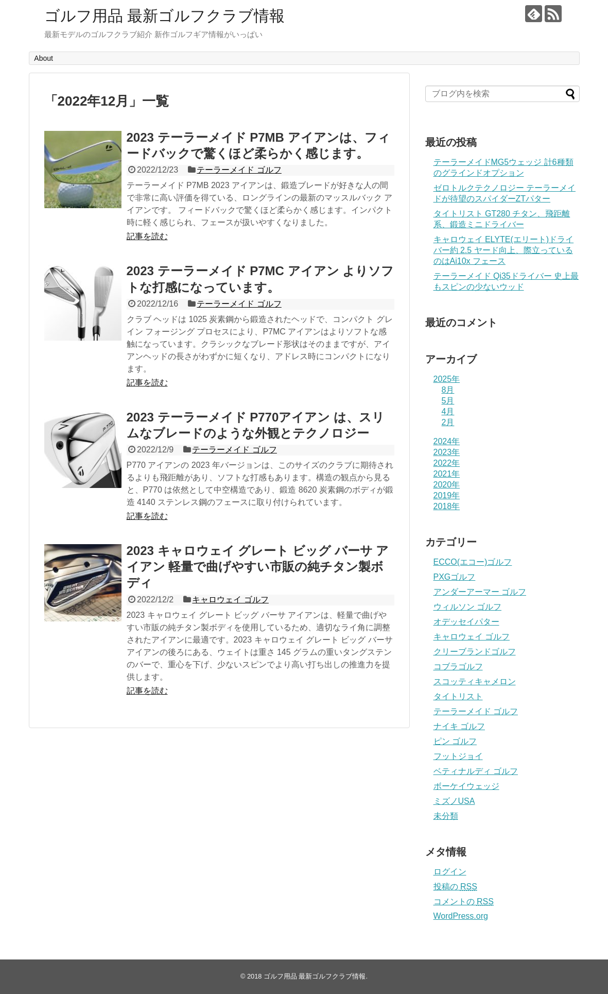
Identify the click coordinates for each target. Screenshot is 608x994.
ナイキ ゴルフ (459, 726)
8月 (448, 389)
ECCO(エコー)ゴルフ (472, 562)
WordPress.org (460, 916)
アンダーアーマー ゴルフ (479, 591)
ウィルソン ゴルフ (467, 606)
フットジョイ (458, 756)
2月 (448, 422)
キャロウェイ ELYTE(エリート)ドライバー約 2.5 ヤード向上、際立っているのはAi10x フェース (503, 250)
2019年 (446, 495)
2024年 (446, 441)
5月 (448, 400)
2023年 (446, 452)
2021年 (446, 473)
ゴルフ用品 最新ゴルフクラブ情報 (164, 15)
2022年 (446, 463)
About (43, 58)
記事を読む (147, 236)
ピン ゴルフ (455, 741)
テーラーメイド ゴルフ (239, 169)
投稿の (455, 886)
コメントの (463, 901)
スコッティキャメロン (474, 681)
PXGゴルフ (454, 576)
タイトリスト (458, 696)
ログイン (449, 871)
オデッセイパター (466, 621)
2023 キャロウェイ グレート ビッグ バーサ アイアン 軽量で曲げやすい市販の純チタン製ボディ (258, 566)
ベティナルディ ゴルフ (475, 771)
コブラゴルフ (458, 666)
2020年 (446, 484)
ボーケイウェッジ (466, 786)
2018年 (446, 506)
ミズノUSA (454, 801)
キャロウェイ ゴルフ (230, 599)
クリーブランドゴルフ (474, 651)
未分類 (445, 816)
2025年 (446, 379)
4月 (448, 411)
